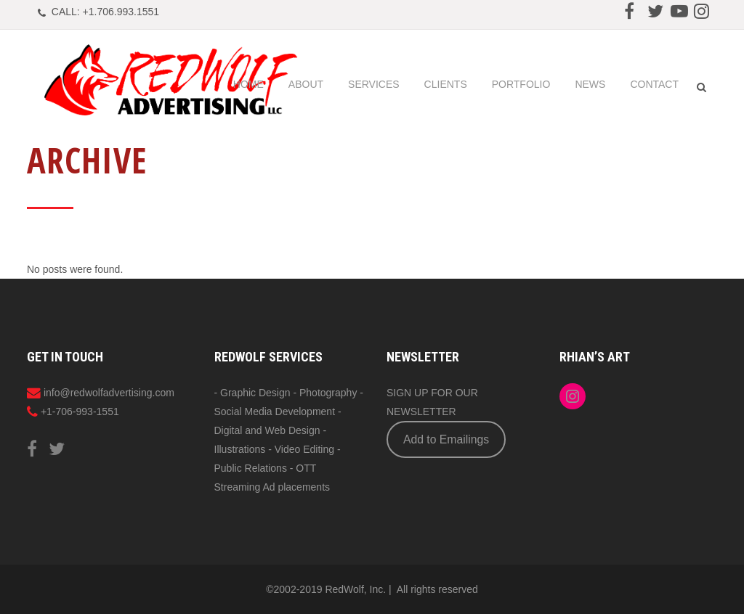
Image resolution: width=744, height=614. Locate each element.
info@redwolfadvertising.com (109, 392)
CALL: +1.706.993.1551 (105, 11)
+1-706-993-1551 (80, 411)
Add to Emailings (446, 439)
